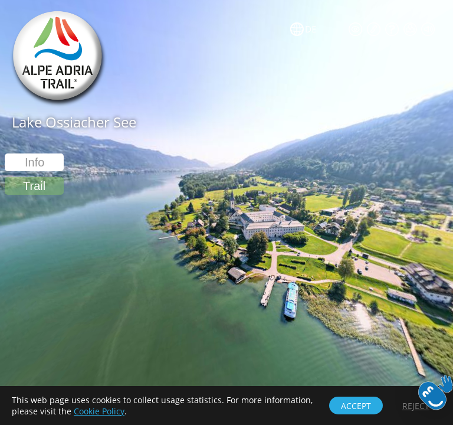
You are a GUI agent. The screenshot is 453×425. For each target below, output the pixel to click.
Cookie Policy (99, 411)
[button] (34, 186)
